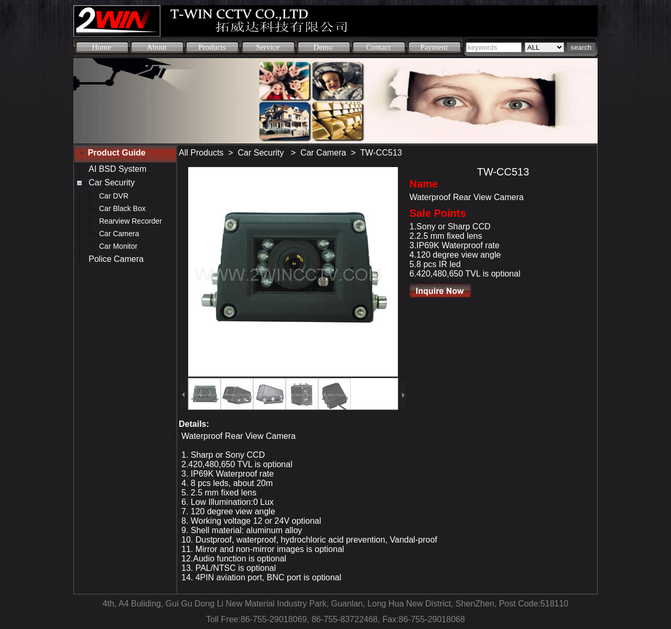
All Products (201, 152)
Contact (378, 47)
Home (101, 47)
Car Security (262, 152)
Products (212, 47)
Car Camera (323, 152)
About (157, 47)
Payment (434, 47)
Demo (323, 47)
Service (267, 47)
